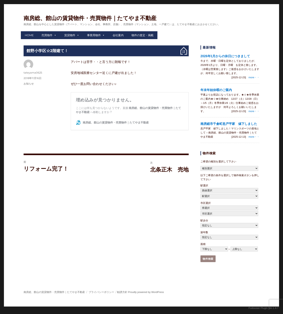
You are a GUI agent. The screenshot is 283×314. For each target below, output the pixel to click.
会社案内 (118, 35)
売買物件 (46, 35)
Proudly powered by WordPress (146, 292)
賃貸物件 (69, 35)
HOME (29, 35)
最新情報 (209, 47)
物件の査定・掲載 (142, 35)
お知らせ (29, 83)
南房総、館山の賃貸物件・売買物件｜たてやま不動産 (90, 18)
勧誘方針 (122, 292)
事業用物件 (94, 35)
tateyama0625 (33, 72)
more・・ (253, 77)
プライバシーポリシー (101, 292)
